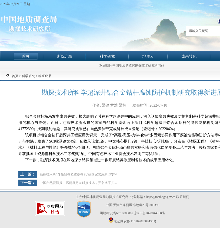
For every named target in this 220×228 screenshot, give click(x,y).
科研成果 (44, 76)
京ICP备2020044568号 (149, 213)
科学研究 (107, 56)
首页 (25, 56)
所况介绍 (64, 56)
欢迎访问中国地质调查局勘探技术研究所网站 (131, 65)
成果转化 (188, 56)
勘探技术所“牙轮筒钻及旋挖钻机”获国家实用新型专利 (78, 174)
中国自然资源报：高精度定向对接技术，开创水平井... (78, 183)
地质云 (148, 56)
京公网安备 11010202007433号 (132, 220)
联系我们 (182, 197)
